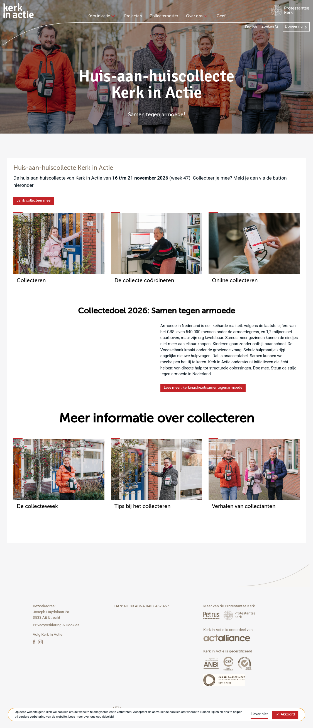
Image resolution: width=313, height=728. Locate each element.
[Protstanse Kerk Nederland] (240, 615)
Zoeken (269, 27)
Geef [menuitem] (221, 16)
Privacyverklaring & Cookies (56, 625)
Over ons (196, 16)
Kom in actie (100, 16)
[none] (102, 17)
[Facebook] (34, 641)
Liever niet (259, 714)
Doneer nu (294, 26)
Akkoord (285, 714)
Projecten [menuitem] (133, 16)
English (251, 27)
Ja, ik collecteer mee (33, 200)
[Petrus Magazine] (211, 615)
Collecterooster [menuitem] (164, 16)
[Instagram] (40, 641)
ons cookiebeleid (102, 717)
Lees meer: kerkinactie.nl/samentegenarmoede (203, 388)
